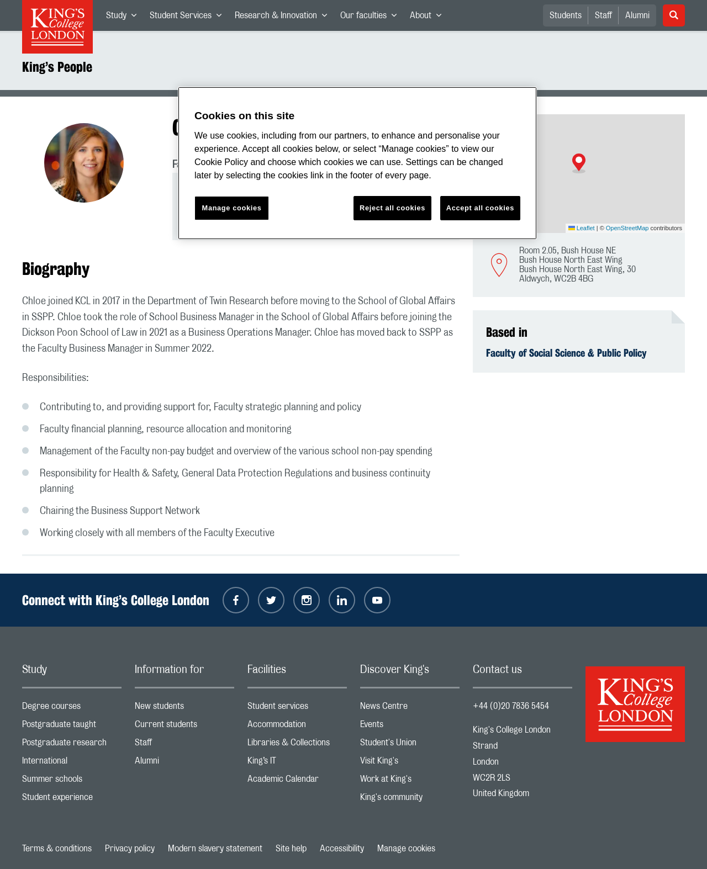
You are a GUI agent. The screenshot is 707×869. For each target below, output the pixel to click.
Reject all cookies (392, 208)
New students (184, 709)
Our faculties (371, 17)
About (429, 17)
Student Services (189, 17)
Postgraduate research (72, 745)
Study (124, 17)
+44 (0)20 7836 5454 (511, 706)
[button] (578, 163)
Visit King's (410, 763)
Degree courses (72, 709)
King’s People (57, 66)
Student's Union (410, 745)
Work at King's (410, 781)
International (72, 763)
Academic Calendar (297, 781)
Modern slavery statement (215, 848)
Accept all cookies (480, 208)
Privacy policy (130, 848)
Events (410, 727)
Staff (603, 15)
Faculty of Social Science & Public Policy (566, 353)
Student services (297, 709)
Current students (184, 727)
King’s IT (297, 763)
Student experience (72, 800)
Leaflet (581, 228)
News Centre (410, 709)
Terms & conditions (57, 848)
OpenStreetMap (627, 228)
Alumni (637, 15)
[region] (357, 163)
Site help (291, 848)
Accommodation (297, 727)
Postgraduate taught (72, 727)
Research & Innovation (284, 17)
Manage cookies (406, 848)
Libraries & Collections (297, 745)
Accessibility (342, 848)
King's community (410, 800)
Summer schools (72, 781)
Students (566, 15)
